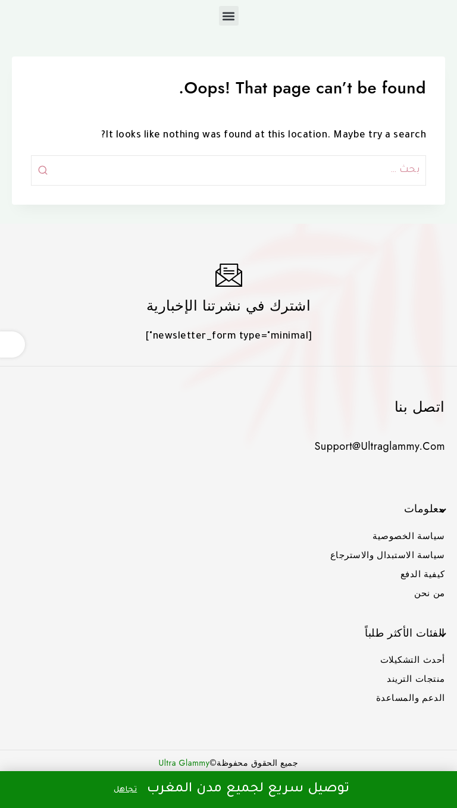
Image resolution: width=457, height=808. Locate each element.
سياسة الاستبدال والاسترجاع (387, 555)
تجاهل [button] (125, 790)
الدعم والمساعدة (410, 697)
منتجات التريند (416, 678)
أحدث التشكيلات (412, 659)
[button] (229, 16)
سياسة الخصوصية (409, 536)
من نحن (429, 593)
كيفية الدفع (422, 574)
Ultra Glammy (184, 763)
